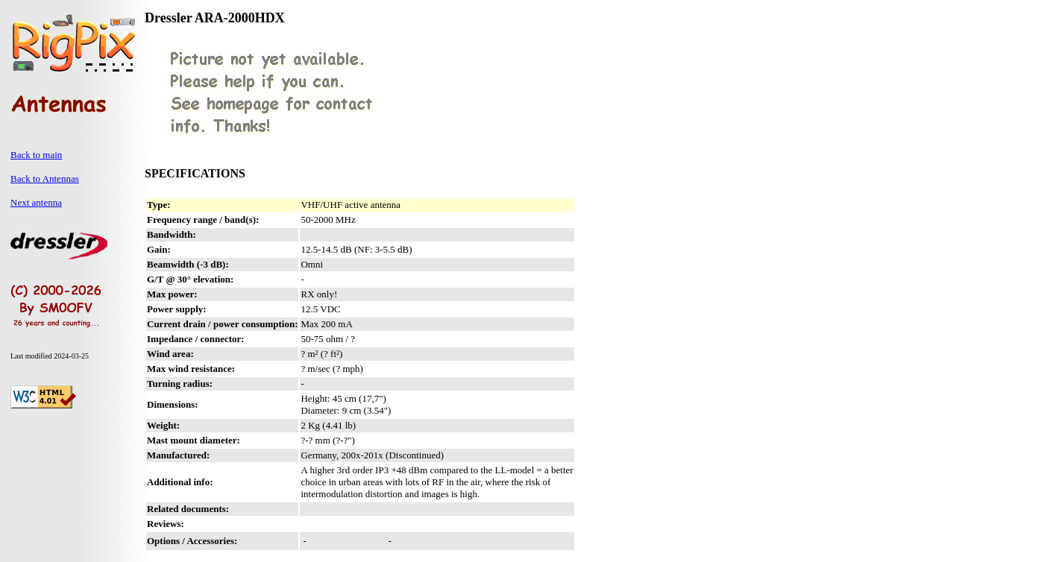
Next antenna (36, 202)
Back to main (36, 154)
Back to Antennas (44, 178)
